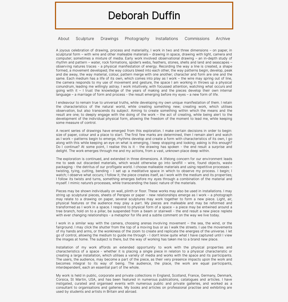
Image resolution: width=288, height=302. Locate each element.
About (63, 38)
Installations (167, 38)
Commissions (197, 38)
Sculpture (85, 38)
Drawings (109, 38)
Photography (137, 38)
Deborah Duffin (144, 16)
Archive (223, 38)
